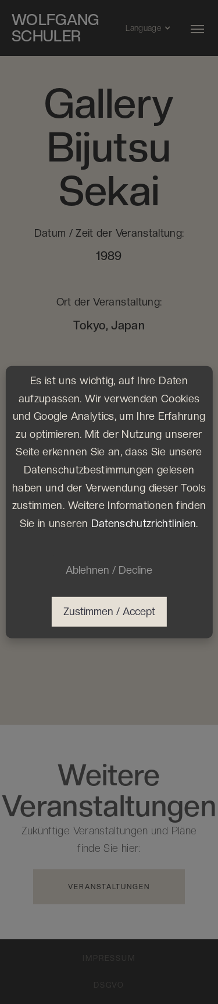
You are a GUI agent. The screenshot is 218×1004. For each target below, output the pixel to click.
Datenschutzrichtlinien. (144, 523)
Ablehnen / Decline (109, 570)
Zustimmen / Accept (109, 611)
